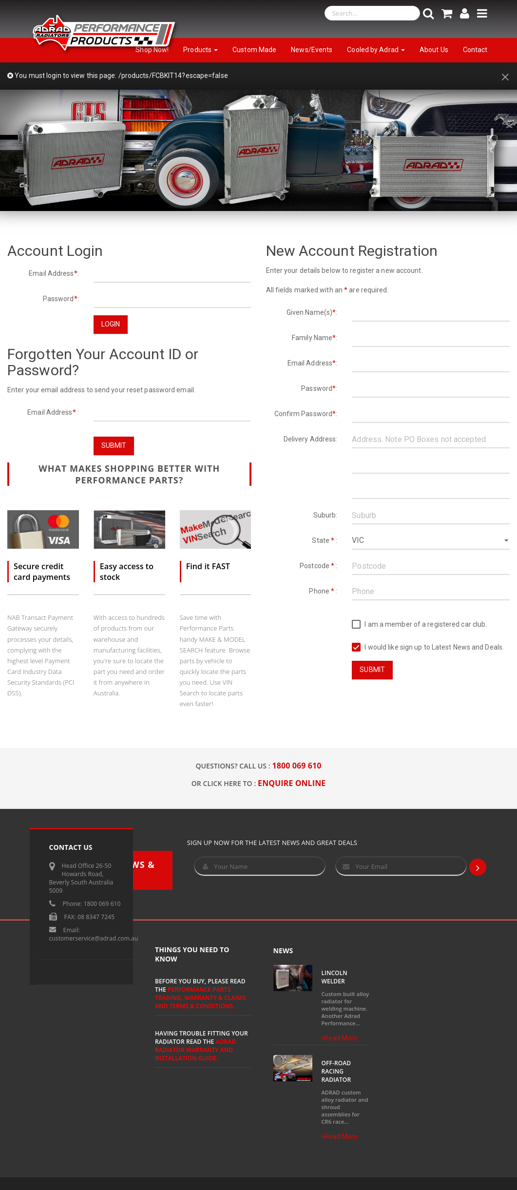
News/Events (311, 50)
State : (324, 540)
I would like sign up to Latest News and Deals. (428, 647)
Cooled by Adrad (376, 50)
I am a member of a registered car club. (419, 624)
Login (110, 324)
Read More (340, 1038)
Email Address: (54, 273)
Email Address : (53, 412)
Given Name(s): (312, 312)
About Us (434, 50)
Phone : (323, 591)
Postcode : (318, 566)
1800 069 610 (297, 765)
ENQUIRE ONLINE (292, 783)
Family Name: (314, 338)
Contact (475, 50)
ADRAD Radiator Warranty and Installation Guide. (195, 1049)
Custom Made (254, 50)
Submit (114, 445)
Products (200, 50)
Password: (61, 299)
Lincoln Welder (334, 977)
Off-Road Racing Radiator (336, 1071)
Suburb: (325, 515)
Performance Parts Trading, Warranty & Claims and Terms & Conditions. (200, 997)
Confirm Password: (306, 414)
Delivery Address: (311, 439)
